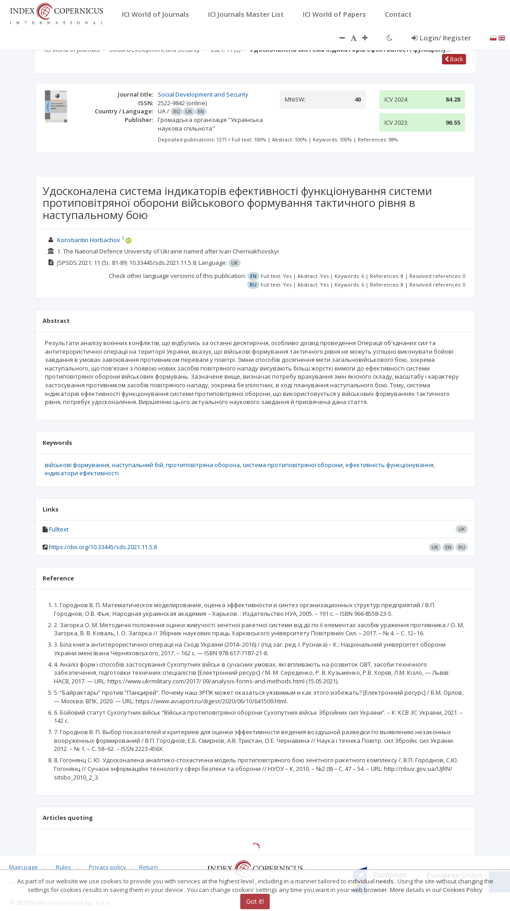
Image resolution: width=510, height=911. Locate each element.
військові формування (77, 465)
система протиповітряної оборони (293, 465)
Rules (63, 867)
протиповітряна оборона (203, 465)
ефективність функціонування (389, 465)
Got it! (255, 901)
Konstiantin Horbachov (89, 240)
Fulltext (58, 529)
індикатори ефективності (82, 473)
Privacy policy (107, 867)
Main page (23, 867)
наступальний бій (137, 465)
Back (454, 59)
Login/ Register (441, 37)
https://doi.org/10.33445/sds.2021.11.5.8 (103, 547)
